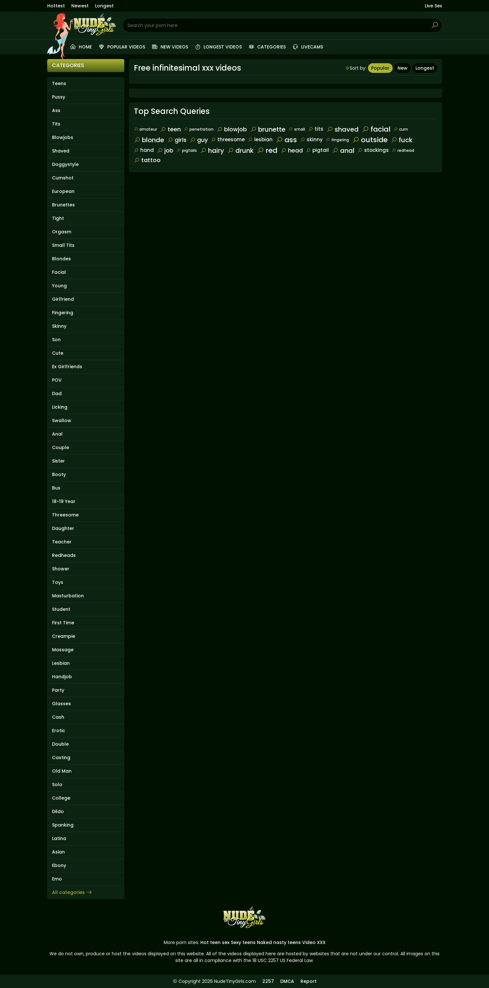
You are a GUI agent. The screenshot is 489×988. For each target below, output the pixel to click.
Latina (59, 838)
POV (57, 380)
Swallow (61, 420)
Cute (57, 353)
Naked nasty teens (279, 942)
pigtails (187, 150)
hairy (212, 150)
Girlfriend (63, 299)
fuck (402, 139)
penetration (199, 129)
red (267, 150)
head (292, 150)
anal (343, 150)
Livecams (307, 47)
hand (144, 150)
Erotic (58, 730)
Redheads (64, 555)
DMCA (287, 981)
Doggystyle (65, 164)
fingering (337, 140)
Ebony (59, 865)
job (165, 150)
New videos (170, 47)
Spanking (63, 825)
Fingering (62, 312)
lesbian (260, 139)
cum (401, 129)
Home (81, 47)
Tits (56, 124)
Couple (60, 447)
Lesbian (61, 663)
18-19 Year (63, 501)
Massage (63, 649)
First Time (63, 623)
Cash (58, 717)
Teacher (62, 542)
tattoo (147, 160)
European (63, 191)
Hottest (56, 6)
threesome (228, 139)
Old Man (62, 771)
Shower (60, 569)
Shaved (60, 151)
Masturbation (68, 596)
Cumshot (63, 178)
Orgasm (61, 232)
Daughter (63, 528)
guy (199, 140)
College (61, 798)
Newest (80, 6)
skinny (311, 139)
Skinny (59, 326)
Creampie (63, 636)
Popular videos (121, 47)
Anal (57, 434)
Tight (58, 218)
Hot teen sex (215, 942)
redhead (403, 150)
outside (370, 140)
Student (61, 609)
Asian (58, 852)
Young (59, 285)
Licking (59, 407)
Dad (57, 393)
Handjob (62, 676)
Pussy (58, 97)
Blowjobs (62, 137)
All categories (72, 892)
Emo (57, 879)
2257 (268, 981)
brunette (267, 129)
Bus (56, 488)
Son (56, 339)
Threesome (65, 515)
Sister (58, 461)
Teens (59, 83)
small (297, 129)
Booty (59, 474)
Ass (56, 110)
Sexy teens (243, 942)
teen (170, 129)
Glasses (61, 703)
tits (315, 129)
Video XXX (314, 942)
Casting (61, 757)
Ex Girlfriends (67, 366)
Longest (104, 6)
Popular (380, 68)
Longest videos (218, 47)
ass (286, 140)
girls (177, 140)
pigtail (317, 150)
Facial (59, 272)
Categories (267, 47)
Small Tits (63, 245)
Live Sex (433, 6)
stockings (373, 150)
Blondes (61, 259)
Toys (57, 582)
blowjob (232, 129)
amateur (145, 129)
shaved (343, 129)
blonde (149, 139)
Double (60, 744)
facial (376, 129)
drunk (240, 150)
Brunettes (63, 205)
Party (58, 690)
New (402, 68)
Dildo (58, 811)
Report (309, 981)
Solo (57, 784)
